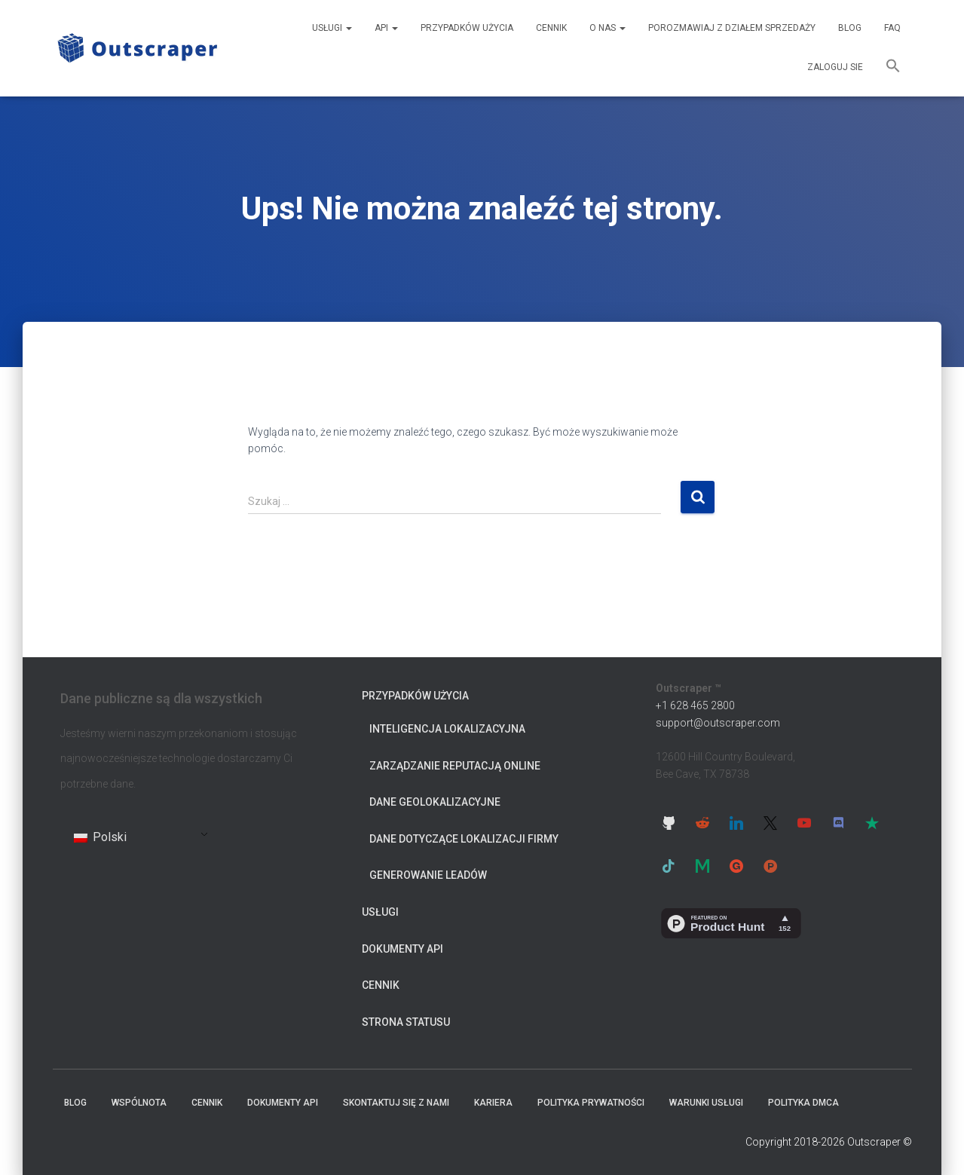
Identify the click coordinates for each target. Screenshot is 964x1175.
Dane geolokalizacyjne (434, 802)
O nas (607, 28)
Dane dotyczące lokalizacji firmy (464, 839)
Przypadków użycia (467, 28)
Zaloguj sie (835, 67)
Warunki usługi (706, 1102)
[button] (893, 68)
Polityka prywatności (590, 1102)
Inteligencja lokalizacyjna (447, 729)
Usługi (332, 28)
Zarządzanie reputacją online (454, 766)
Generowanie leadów (428, 875)
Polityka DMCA (803, 1102)
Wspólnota (139, 1102)
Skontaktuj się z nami (396, 1102)
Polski (100, 837)
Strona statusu (406, 1022)
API (386, 28)
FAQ (892, 28)
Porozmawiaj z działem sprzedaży (732, 28)
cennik (551, 28)
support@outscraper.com (718, 723)
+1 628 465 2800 (695, 705)
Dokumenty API (402, 949)
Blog (849, 28)
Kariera (493, 1102)
